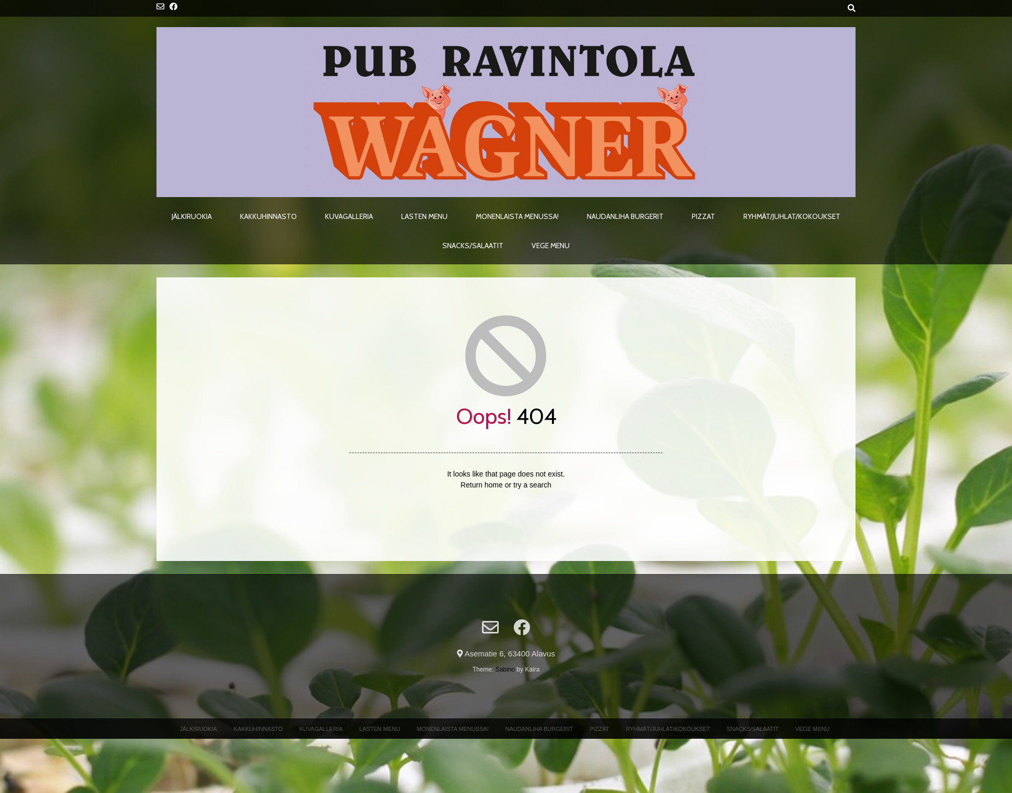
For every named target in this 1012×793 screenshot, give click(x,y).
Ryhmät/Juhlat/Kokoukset (791, 216)
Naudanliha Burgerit (625, 216)
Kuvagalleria (349, 216)
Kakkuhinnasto (268, 216)
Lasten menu (424, 216)
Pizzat (703, 216)
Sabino (505, 669)
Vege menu (551, 245)
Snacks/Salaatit (472, 245)
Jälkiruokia (192, 216)
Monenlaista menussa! (517, 216)
